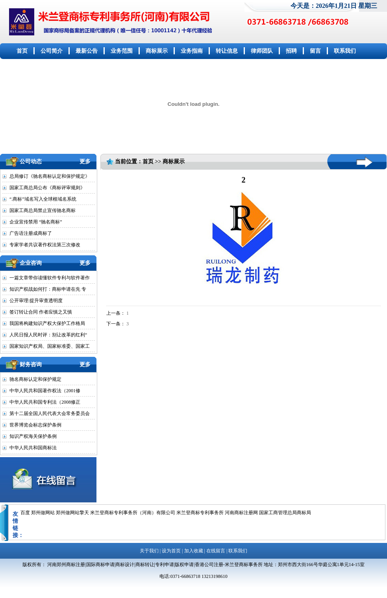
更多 (85, 161)
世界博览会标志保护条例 (35, 425)
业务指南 (192, 51)
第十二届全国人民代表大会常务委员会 (49, 413)
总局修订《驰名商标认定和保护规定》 (49, 176)
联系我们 (345, 51)
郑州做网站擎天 (72, 512)
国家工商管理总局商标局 (285, 512)
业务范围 (122, 51)
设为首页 (171, 551)
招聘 (291, 51)
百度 (25, 512)
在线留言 (215, 551)
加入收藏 (193, 551)
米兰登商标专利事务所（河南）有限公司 (132, 512)
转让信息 (227, 51)
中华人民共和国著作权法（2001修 (44, 390)
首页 (22, 51)
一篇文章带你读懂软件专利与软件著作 (49, 278)
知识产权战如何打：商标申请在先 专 (47, 289)
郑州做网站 (43, 512)
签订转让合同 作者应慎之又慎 (40, 312)
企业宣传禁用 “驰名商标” (35, 222)
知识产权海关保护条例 (33, 436)
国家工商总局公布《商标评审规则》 (47, 187)
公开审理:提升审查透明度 (36, 300)
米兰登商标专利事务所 (200, 512)
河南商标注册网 (241, 512)
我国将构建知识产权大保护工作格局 (47, 323)
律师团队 (262, 51)
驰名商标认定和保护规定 (35, 379)
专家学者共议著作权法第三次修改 (44, 244)
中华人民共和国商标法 (33, 447)
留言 (315, 51)
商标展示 (157, 51)
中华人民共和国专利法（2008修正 (44, 402)
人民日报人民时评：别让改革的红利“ (48, 335)
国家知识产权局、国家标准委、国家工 (49, 346)
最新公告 (87, 51)
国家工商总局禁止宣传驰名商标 (42, 210)
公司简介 (52, 51)
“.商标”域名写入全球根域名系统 (42, 199)
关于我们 (149, 551)
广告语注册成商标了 (30, 233)
